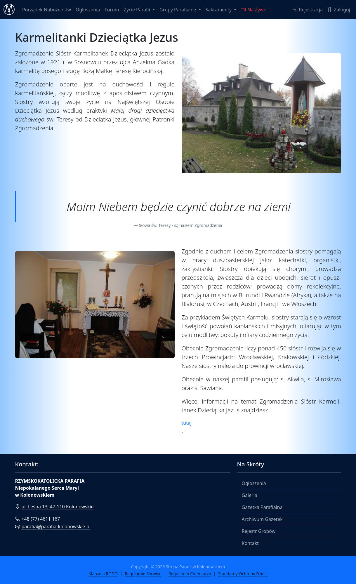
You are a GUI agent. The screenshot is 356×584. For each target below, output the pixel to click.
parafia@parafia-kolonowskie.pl (53, 526)
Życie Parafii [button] (137, 9)
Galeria (250, 495)
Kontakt (250, 543)
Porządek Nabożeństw (46, 9)
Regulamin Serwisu (143, 573)
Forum (112, 9)
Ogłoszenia (88, 9)
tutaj (187, 423)
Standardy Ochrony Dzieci (243, 573)
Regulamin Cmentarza (190, 573)
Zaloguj (338, 9)
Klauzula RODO (103, 573)
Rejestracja (308, 9)
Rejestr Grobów (259, 531)
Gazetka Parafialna (262, 507)
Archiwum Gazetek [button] (262, 519)
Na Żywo (253, 9)
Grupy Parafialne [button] (178, 9)
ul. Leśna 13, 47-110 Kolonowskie (54, 506)
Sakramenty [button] (219, 9)
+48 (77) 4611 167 (37, 519)
